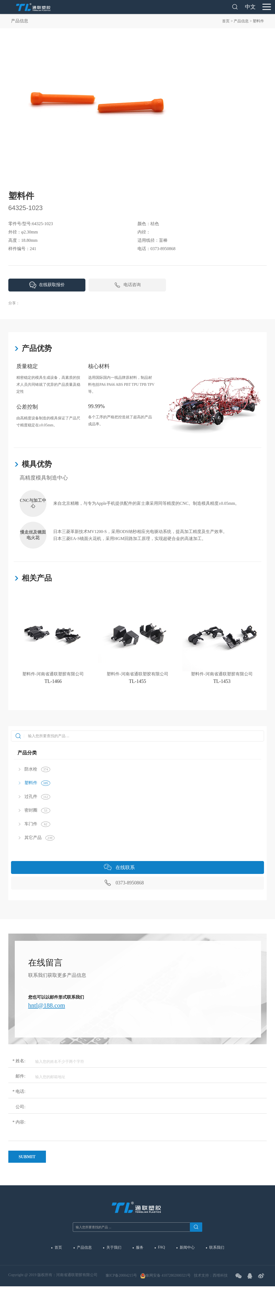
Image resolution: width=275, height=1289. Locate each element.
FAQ (160, 1249)
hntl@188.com (47, 1006)
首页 (226, 21)
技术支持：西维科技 (212, 1278)
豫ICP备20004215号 (122, 1278)
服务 (139, 1249)
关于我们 (114, 1249)
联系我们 (214, 1249)
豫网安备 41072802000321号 (167, 1278)
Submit (27, 1158)
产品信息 (241, 21)
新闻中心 (185, 1249)
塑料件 (258, 21)
